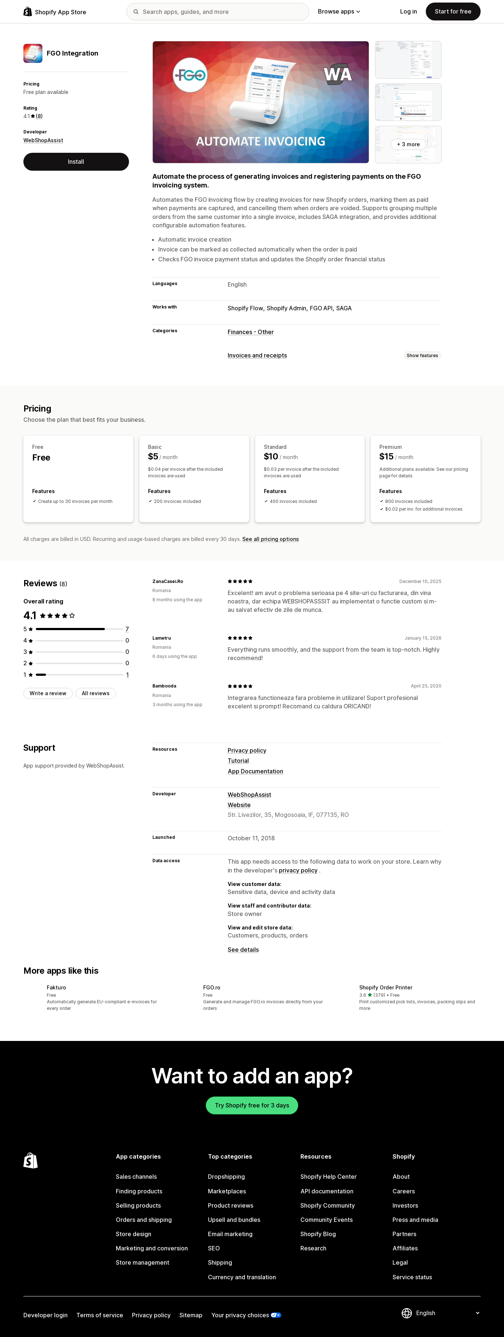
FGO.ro (211, 987)
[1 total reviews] (127, 674)
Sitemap (190, 1315)
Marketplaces (227, 1191)
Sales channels (136, 1176)
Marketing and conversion (152, 1248)
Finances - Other (251, 332)
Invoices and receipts (257, 355)
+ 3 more (408, 144)
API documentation (326, 1191)
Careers (404, 1191)
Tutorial (238, 760)
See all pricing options (270, 539)
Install (76, 161)
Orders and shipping (144, 1219)
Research (313, 1248)
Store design (133, 1234)
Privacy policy (247, 750)
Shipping (220, 1262)
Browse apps (339, 11)
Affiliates (405, 1248)
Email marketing (230, 1234)
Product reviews (230, 1205)
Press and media (415, 1219)
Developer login (45, 1315)
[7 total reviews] (127, 629)
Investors (405, 1205)
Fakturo (56, 987)
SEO (214, 1248)
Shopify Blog (318, 1234)
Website (239, 804)
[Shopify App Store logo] (54, 11)
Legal (400, 1262)
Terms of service (99, 1315)
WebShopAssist (43, 140)
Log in (408, 11)
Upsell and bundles (234, 1219)
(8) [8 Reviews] (39, 116)
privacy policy (298, 870)
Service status (412, 1277)
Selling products (138, 1205)
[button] (95, 998)
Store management (142, 1262)
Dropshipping (226, 1176)
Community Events (326, 1219)
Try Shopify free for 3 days (252, 1105)
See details (243, 949)
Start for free (453, 11)
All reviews (96, 693)
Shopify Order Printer (385, 987)
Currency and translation (242, 1277)
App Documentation (255, 771)
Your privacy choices (240, 1315)
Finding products (139, 1191)
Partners (404, 1234)
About (401, 1176)
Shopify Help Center (328, 1176)
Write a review (48, 693)
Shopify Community (327, 1205)
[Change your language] (448, 1313)
